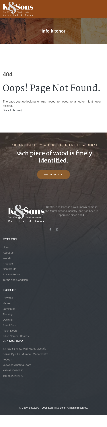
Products (8, 263)
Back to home (12, 110)
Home (6, 247)
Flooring (8, 314)
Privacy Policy (11, 274)
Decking (8, 319)
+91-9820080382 (13, 370)
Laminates (9, 308)
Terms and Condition (15, 279)
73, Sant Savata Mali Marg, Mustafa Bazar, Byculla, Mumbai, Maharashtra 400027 (25, 354)
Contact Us (9, 268)
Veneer (7, 303)
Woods (7, 258)
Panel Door (9, 325)
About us (8, 252)
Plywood (8, 297)
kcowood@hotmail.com (17, 364)
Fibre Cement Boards (16, 336)
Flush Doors (10, 330)
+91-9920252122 (13, 375)
